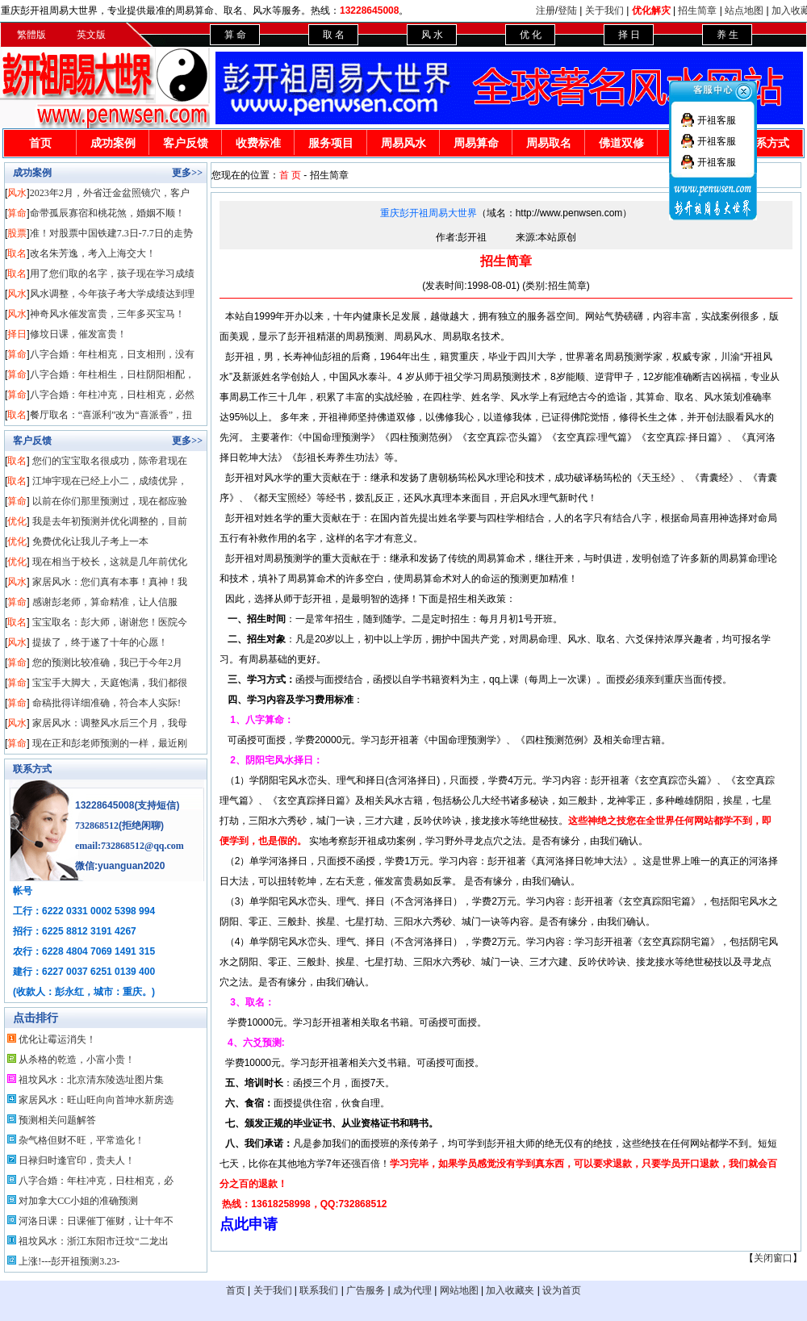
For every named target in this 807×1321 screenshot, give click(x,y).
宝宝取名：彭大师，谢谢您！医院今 (109, 622)
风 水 (432, 34)
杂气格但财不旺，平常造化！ (81, 1140)
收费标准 (258, 143)
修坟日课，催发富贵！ (78, 334)
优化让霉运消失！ (57, 1039)
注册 (545, 10)
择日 (17, 334)
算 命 (235, 34)
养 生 (727, 34)
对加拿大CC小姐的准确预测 (78, 1200)
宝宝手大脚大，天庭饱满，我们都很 (109, 682)
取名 (17, 253)
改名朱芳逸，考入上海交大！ (93, 253)
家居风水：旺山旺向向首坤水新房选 (96, 1100)
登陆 (567, 10)
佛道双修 (621, 143)
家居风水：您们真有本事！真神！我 (109, 581)
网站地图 (459, 1290)
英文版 (91, 34)
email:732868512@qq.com (129, 845)
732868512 (97, 825)
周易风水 (403, 143)
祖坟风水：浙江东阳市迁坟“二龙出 (93, 1241)
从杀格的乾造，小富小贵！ (77, 1059)
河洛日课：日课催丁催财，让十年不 (96, 1221)
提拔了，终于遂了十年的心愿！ (100, 642)
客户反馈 (185, 143)
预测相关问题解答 (57, 1120)
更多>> (187, 172)
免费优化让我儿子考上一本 (90, 541)
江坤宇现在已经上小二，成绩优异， (109, 481)
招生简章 (697, 10)
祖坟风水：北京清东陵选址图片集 (91, 1079)
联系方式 (32, 769)
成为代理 (412, 1290)
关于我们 (604, 10)
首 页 (290, 175)
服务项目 (330, 143)
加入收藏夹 (510, 1290)
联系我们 (318, 1290)
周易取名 (548, 143)
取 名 (334, 34)
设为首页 (561, 1290)
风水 (17, 193)
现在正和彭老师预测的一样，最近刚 (109, 743)
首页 (40, 143)
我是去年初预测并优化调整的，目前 (109, 521)
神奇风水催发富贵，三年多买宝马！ (107, 314)
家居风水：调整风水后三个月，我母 (109, 723)
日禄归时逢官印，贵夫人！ (77, 1160)
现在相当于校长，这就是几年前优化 (109, 561)
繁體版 (31, 34)
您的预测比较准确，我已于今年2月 (107, 662)
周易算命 (476, 143)
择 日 (629, 34)
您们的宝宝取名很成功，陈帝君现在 (109, 460)
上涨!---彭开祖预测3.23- (69, 1261)
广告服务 (365, 1290)
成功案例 (113, 143)
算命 (17, 213)
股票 (17, 233)
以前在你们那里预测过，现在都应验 (109, 501)
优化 (17, 521)
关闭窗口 (773, 1258)
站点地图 (744, 10)
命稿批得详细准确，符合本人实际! (106, 703)
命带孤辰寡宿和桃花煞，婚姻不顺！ (107, 213)
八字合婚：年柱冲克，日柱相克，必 (96, 1180)
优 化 (530, 34)
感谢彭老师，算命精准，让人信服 (105, 602)
